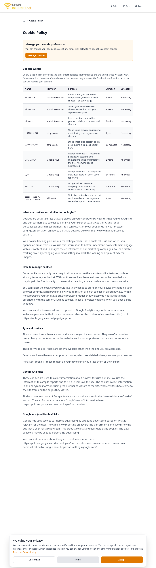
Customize (34, 559)
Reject (78, 559)
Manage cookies (36, 55)
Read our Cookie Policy (24, 552)
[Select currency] (115, 6)
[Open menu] (149, 6)
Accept (121, 559)
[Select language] (126, 6)
